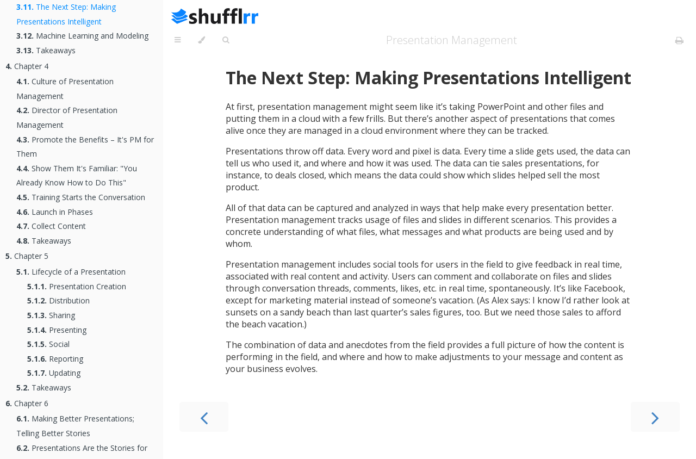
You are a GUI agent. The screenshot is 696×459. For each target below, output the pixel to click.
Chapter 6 (26, 403)
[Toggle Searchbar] (226, 40)
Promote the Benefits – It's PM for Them (85, 146)
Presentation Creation (76, 286)
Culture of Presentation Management (65, 88)
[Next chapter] (655, 417)
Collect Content (51, 226)
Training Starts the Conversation (80, 197)
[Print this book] (679, 40)
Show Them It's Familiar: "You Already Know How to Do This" (76, 175)
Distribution (58, 300)
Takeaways (46, 50)
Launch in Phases (54, 212)
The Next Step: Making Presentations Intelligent (66, 14)
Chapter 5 (26, 256)
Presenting (56, 330)
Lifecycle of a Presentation (71, 271)
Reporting (55, 358)
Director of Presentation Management (66, 117)
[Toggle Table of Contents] (177, 40)
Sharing (51, 315)
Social (48, 344)
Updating (53, 373)
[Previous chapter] (203, 417)
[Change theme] (201, 40)
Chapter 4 (26, 66)
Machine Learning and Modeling (82, 35)
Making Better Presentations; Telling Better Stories (75, 425)
